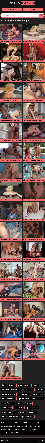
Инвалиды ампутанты (10, 390)
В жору (11, 385)
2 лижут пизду (24, 394)
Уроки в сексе (38, 394)
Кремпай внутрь (27, 417)
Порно (22, 3)
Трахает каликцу (8, 399)
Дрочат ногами (27, 390)
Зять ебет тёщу (8, 403)
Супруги (35, 385)
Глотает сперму (23, 385)
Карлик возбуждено (24, 403)
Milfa (36, 408)
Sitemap (41, 440)
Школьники (6, 412)
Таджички (18, 408)
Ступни (28, 408)
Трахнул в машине (9, 394)
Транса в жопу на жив (10, 417)
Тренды (32, 9)
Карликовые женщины (26, 399)
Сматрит (40, 390)
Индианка (32, 412)
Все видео (11, 9)
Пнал (4, 385)
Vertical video (7, 408)
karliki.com (5, 440)
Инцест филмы (19, 412)
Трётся (40, 399)
